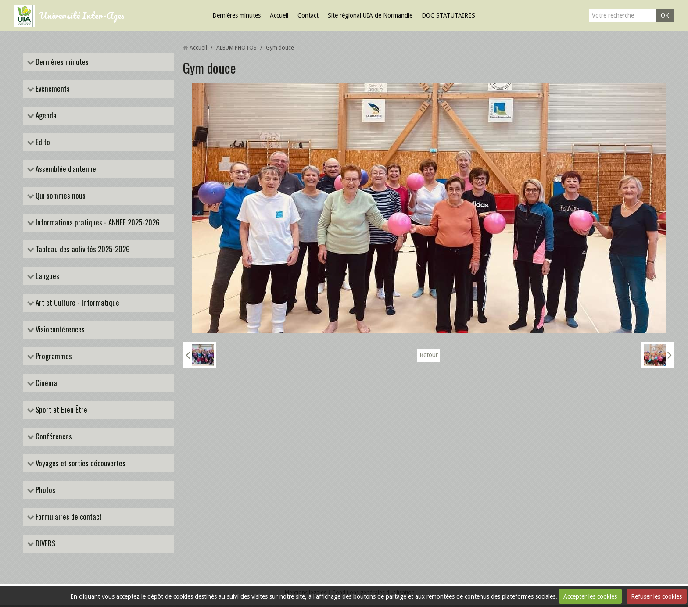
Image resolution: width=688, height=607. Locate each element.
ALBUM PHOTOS (236, 47)
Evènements (52, 88)
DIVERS (45, 545)
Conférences (53, 438)
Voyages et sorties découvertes (80, 464)
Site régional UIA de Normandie (370, 15)
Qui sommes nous (60, 196)
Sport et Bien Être (61, 410)
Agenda (45, 115)
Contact (308, 15)
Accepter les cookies (590, 596)
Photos (45, 491)
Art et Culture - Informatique (77, 303)
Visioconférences (59, 330)
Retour (428, 355)
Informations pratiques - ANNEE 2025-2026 (97, 223)
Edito (42, 142)
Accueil (279, 15)
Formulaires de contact (68, 518)
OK (665, 15)
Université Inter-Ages (82, 15)
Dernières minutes (236, 15)
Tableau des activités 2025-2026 (82, 249)
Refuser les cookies (656, 596)
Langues (47, 277)
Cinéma (45, 384)
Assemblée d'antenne (65, 169)
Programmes (53, 357)
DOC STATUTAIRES (448, 15)
